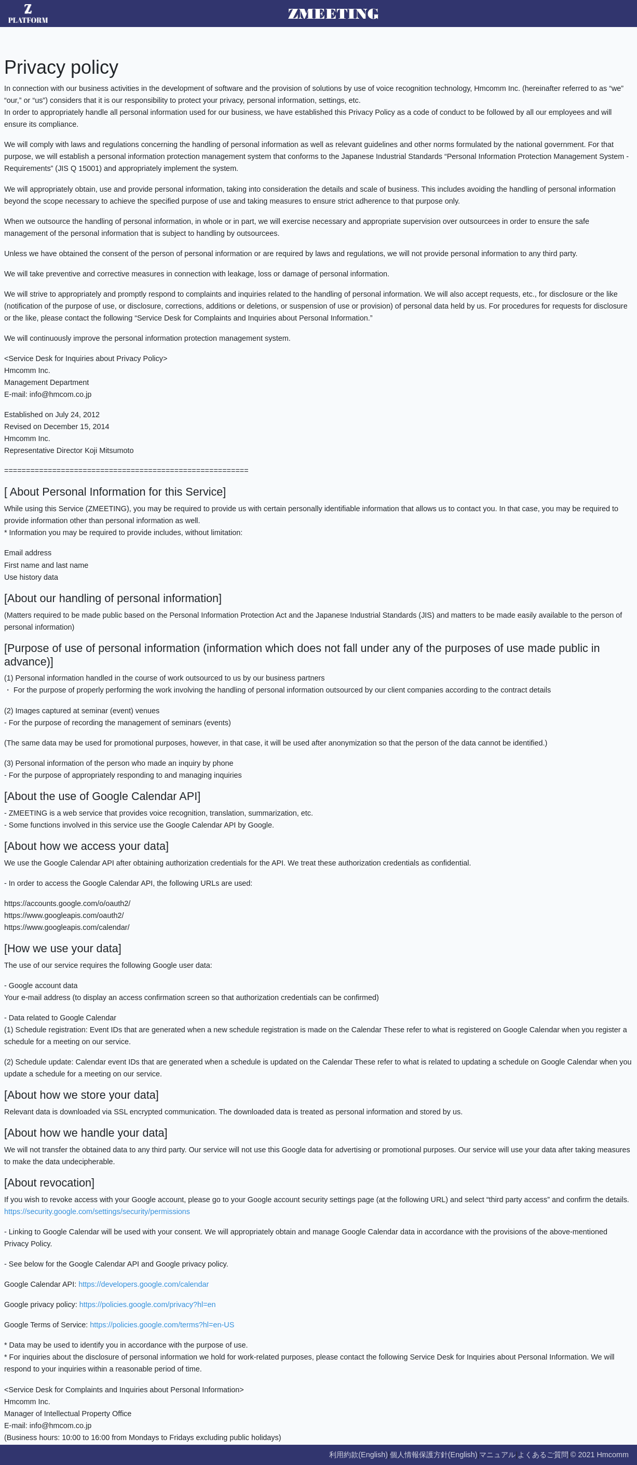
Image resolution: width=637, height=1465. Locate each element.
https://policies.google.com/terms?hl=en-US (162, 1325)
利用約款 (343, 1454)
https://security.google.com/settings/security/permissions (97, 1211)
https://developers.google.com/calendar (143, 1284)
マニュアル (497, 1454)
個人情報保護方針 (419, 1454)
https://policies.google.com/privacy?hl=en (147, 1304)
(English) (373, 1454)
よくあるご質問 (543, 1454)
